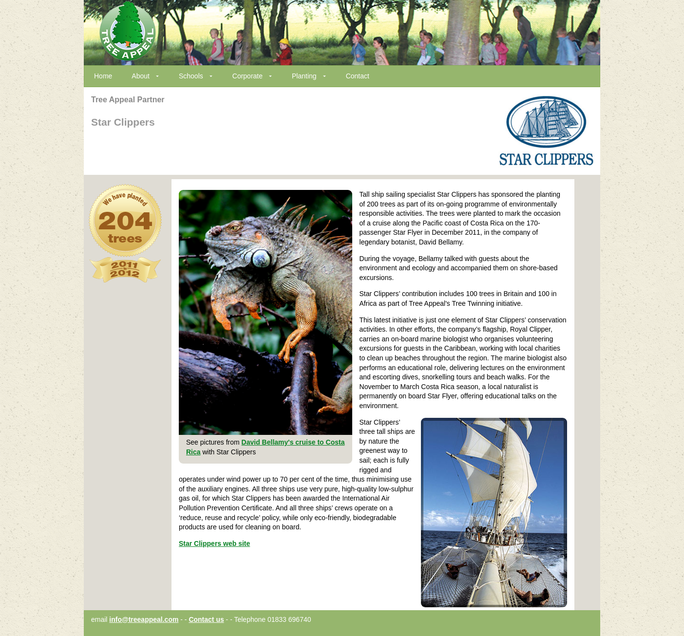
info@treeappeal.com (143, 619)
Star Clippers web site (214, 543)
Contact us (206, 619)
